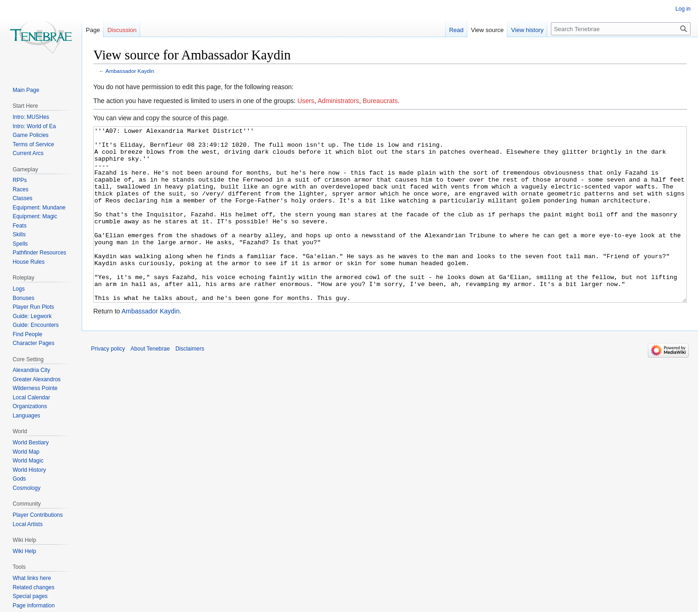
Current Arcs (28, 153)
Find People (27, 334)
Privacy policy (108, 383)
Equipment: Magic (35, 216)
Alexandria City (31, 370)
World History (29, 470)
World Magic (28, 460)
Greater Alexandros (36, 379)
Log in (683, 9)
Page (93, 29)
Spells (20, 244)
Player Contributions (38, 515)
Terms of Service (33, 144)
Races (20, 189)
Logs (19, 289)
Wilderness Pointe (35, 388)
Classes (22, 198)
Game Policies (30, 135)
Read (456, 29)
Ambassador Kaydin (129, 71)
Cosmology (26, 488)
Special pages (30, 596)
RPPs (20, 180)
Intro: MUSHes (31, 117)
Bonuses (23, 298)
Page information (34, 605)
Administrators (338, 100)
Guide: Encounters (35, 325)
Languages (26, 415)
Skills (19, 234)
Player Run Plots (33, 307)
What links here (32, 578)
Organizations (30, 406)
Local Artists (28, 524)
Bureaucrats (380, 100)
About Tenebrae (150, 383)
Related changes (33, 587)
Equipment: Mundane (39, 207)
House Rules (29, 262)
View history (527, 29)
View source (487, 29)
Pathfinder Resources (39, 252)
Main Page (26, 90)
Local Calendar (31, 397)
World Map (26, 452)
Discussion (121, 29)
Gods (19, 478)
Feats (19, 225)
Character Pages (33, 343)
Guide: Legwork (32, 316)
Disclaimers (189, 383)
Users (306, 100)
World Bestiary (31, 442)
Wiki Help (24, 551)
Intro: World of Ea (34, 126)
